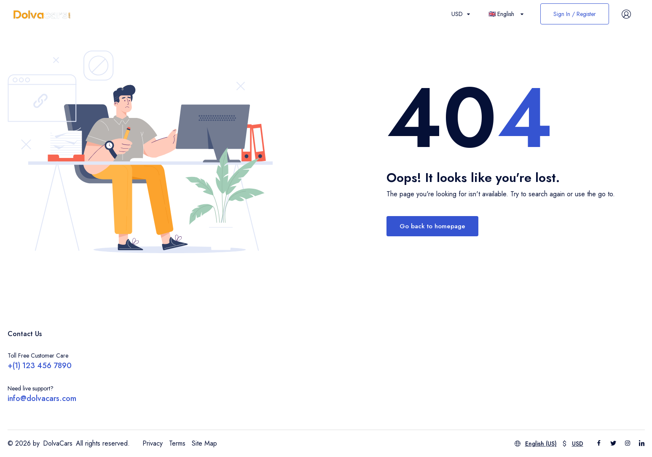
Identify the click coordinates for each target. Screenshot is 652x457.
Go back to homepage (432, 226)
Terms (177, 443)
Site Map (204, 443)
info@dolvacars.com (42, 398)
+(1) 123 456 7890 (40, 365)
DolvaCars (57, 443)
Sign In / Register (574, 14)
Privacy (152, 443)
